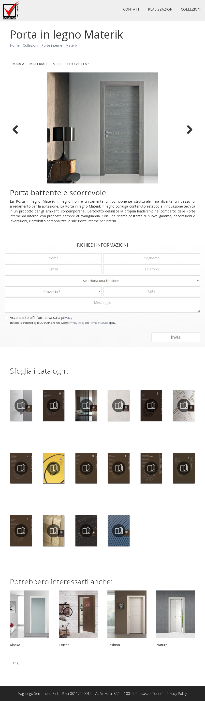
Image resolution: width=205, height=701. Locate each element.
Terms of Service (99, 322)
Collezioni (191, 9)
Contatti (132, 9)
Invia (176, 337)
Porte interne (51, 45)
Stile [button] (57, 63)
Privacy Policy (76, 322)
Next (188, 129)
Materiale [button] (38, 63)
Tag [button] (15, 662)
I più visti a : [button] (78, 63)
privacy (66, 317)
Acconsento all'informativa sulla (41, 317)
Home (15, 45)
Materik (71, 45)
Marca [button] (18, 63)
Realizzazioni (161, 9)
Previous (17, 129)
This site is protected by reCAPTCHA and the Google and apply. (63, 322)
